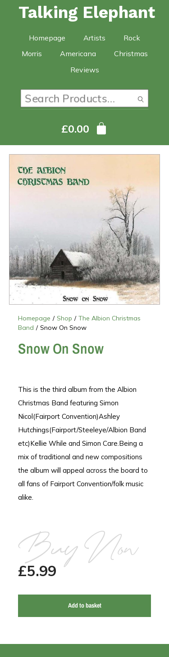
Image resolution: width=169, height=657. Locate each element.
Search (140, 100)
